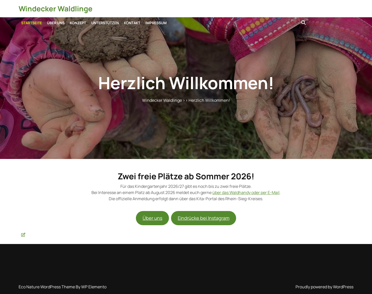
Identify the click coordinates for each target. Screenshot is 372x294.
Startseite (31, 22)
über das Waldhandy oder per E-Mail (246, 192)
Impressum (156, 22)
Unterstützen (105, 22)
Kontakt (132, 22)
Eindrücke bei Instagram (203, 218)
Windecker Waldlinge (55, 8)
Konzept (78, 22)
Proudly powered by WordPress (324, 287)
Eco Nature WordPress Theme (47, 287)
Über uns (56, 22)
